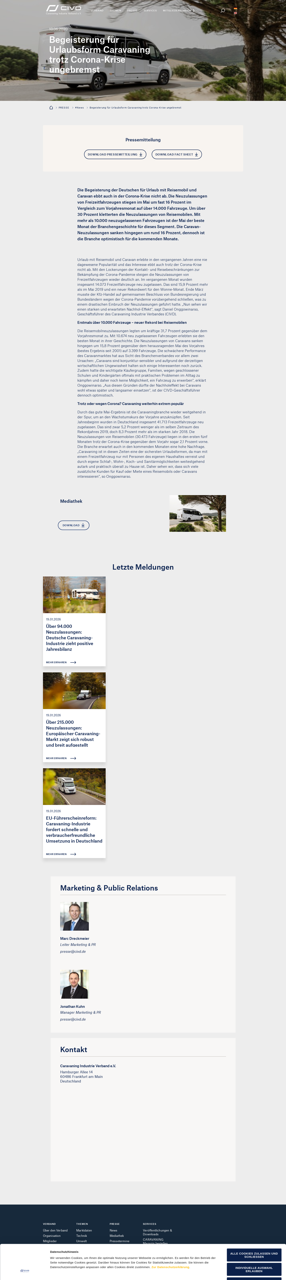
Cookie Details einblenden (212, 1272)
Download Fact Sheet (177, 154)
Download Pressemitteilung (115, 154)
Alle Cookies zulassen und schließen (254, 1225)
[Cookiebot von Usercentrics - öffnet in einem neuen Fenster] (24, 1272)
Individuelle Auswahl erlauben (254, 1239)
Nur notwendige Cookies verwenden (254, 1254)
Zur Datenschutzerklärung (170, 1237)
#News (79, 107)
